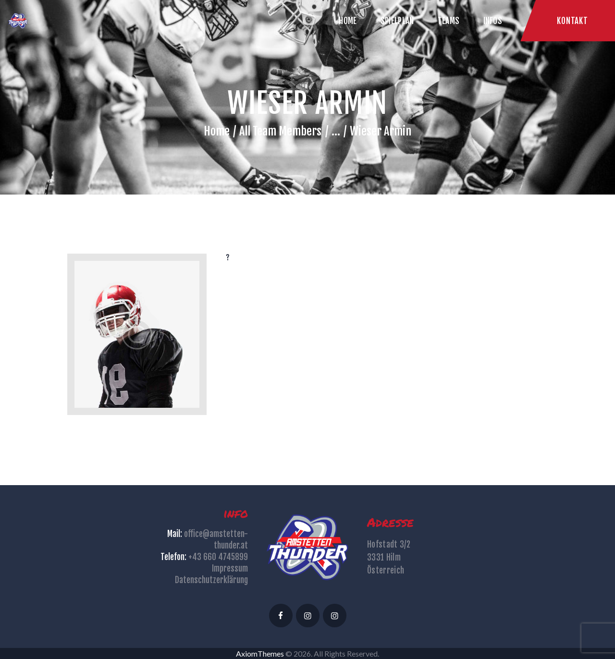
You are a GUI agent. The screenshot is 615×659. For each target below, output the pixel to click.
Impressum (230, 568)
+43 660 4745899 (218, 557)
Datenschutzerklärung (211, 580)
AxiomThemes (260, 653)
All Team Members (280, 131)
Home (217, 131)
